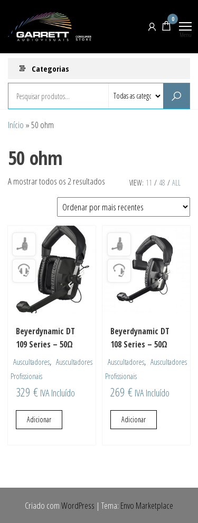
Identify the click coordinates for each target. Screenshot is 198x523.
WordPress (78, 505)
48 (162, 183)
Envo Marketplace (146, 505)
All (176, 183)
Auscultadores (31, 361)
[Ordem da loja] (123, 207)
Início (16, 125)
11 (149, 183)
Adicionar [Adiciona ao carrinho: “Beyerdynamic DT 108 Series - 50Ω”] (133, 419)
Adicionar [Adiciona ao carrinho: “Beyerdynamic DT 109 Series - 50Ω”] (39, 419)
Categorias (50, 68)
